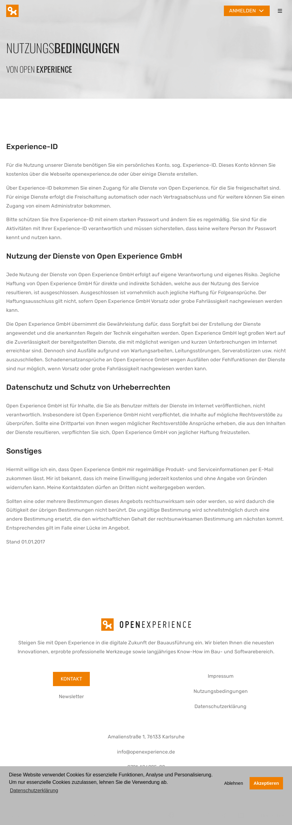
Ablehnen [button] (233, 783)
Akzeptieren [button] (266, 783)
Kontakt (71, 679)
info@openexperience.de (146, 752)
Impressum (220, 676)
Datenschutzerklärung (220, 706)
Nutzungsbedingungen (221, 691)
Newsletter (71, 696)
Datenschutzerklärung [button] (34, 790)
